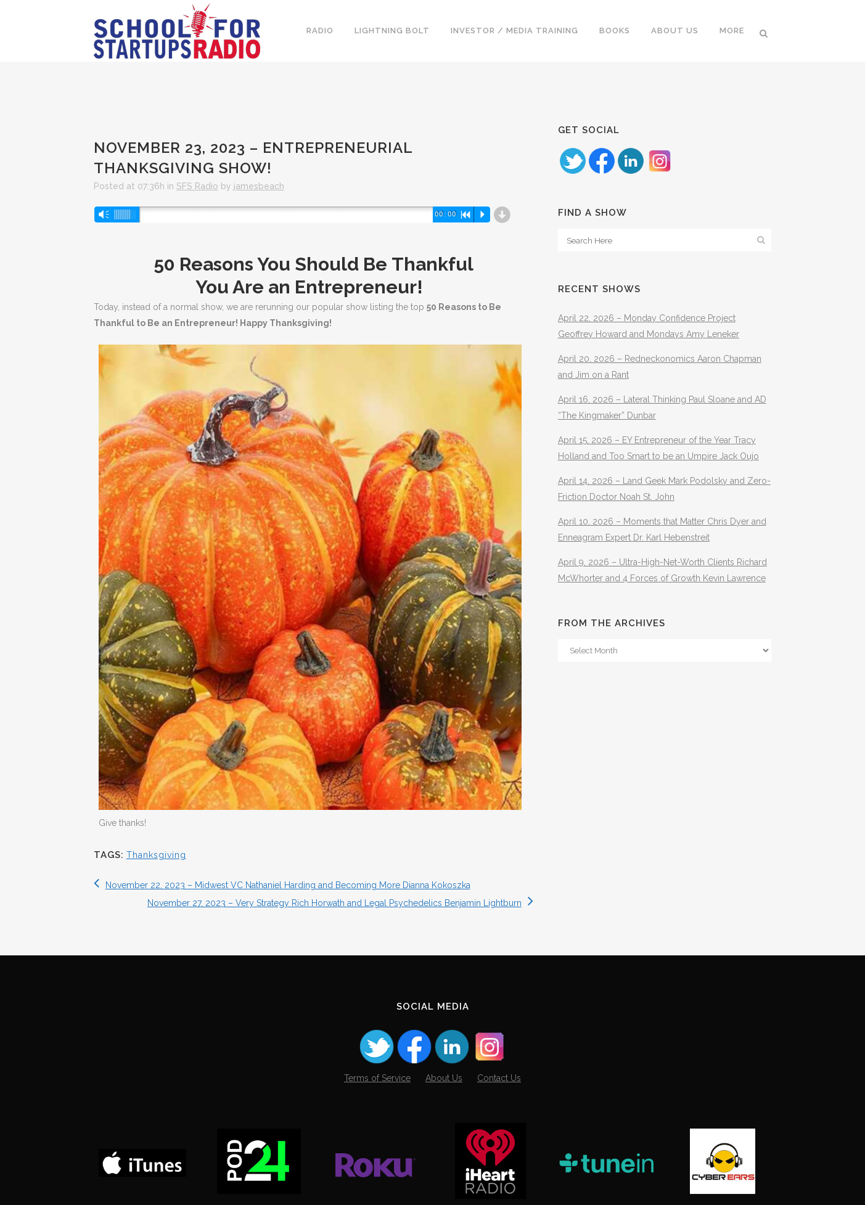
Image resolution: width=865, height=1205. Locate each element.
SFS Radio (197, 186)
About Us (443, 1078)
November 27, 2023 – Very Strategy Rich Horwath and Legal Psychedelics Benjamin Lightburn (340, 903)
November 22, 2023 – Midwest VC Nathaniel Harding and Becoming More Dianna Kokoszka (282, 885)
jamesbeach (259, 186)
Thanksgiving (156, 855)
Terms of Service (377, 1078)
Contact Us (499, 1078)
